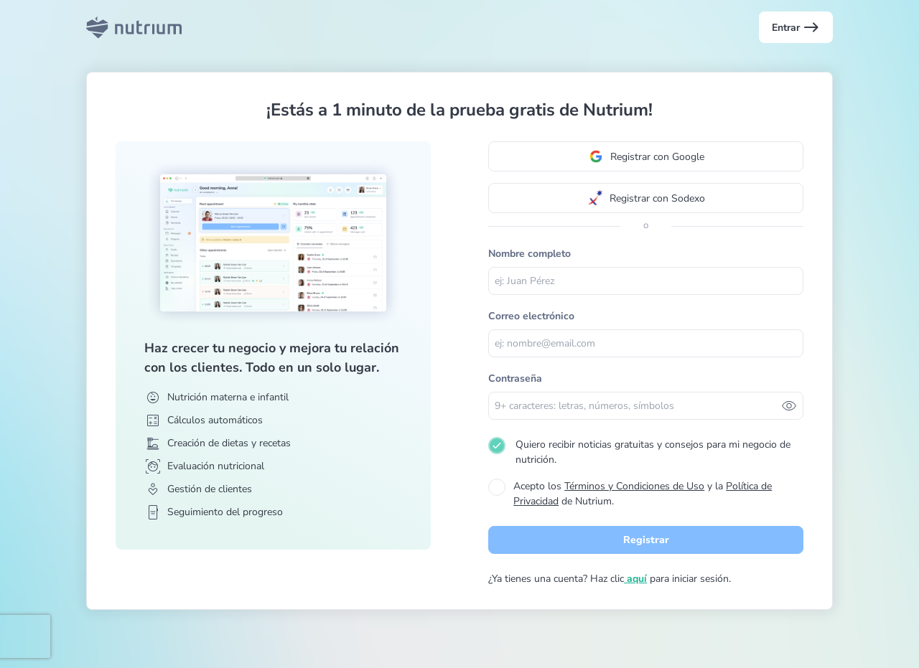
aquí (635, 578)
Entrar (796, 27)
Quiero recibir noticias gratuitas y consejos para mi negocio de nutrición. (653, 452)
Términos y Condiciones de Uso (634, 486)
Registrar (646, 540)
